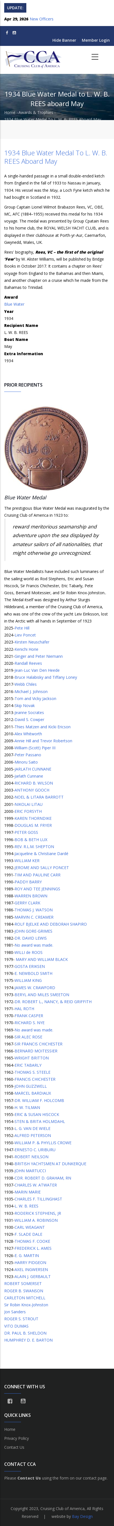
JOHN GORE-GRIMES (33, 931)
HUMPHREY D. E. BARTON (28, 1340)
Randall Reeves (28, 663)
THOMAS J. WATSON (34, 909)
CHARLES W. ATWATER (36, 1185)
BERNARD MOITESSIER (36, 1051)
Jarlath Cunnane (29, 776)
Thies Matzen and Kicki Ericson (43, 726)
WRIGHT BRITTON (32, 1058)
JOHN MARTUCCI (30, 1170)
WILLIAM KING (28, 980)
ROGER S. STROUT (21, 1318)
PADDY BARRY (28, 881)
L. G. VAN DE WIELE (32, 1128)
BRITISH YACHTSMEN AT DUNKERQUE (50, 1163)
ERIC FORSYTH (28, 811)
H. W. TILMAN (27, 1107)
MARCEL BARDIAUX (33, 1093)
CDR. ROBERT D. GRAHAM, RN (43, 1178)
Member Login (96, 40)
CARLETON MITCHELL (24, 1297)
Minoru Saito (26, 762)
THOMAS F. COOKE (32, 1241)
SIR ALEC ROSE (28, 1037)
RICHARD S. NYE (30, 1022)
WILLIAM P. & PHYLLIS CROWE (43, 1142)
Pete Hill (22, 628)
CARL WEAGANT (30, 1227)
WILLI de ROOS (29, 952)
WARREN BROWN (31, 895)
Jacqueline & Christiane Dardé (41, 853)
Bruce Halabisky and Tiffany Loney (46, 677)
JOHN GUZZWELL (31, 1086)
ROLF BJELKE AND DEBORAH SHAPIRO (51, 924)
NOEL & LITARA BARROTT (39, 797)
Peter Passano (28, 754)
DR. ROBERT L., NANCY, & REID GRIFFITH (53, 1001)
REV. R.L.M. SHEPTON (34, 846)
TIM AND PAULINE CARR (38, 874)
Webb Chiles (26, 684)
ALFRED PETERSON (33, 1135)
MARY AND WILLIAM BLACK (41, 959)
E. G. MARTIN (27, 1255)
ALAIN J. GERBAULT (33, 1276)
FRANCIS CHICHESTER (35, 1079)
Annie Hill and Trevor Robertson (43, 740)
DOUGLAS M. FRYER (33, 825)
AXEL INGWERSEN (31, 1269)
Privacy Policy (16, 1438)
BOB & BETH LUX (31, 839)
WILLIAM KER (27, 860)
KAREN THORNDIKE (33, 818)
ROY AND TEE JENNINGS (37, 888)
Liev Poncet (25, 635)
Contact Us (14, 1447)
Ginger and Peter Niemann (39, 656)
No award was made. (34, 945)
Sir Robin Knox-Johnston (26, 1304)
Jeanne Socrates (29, 712)
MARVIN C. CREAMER (34, 917)
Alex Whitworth (28, 733)
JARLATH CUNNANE (33, 769)
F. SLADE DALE (28, 1234)
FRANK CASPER (29, 1015)
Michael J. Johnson (31, 691)
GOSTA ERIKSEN (30, 966)
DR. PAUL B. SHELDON (25, 1333)
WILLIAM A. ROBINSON (36, 1220)
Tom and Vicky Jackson (35, 698)
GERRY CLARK (27, 902)
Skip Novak (25, 705)
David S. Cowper (29, 719)
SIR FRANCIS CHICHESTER (38, 1044)
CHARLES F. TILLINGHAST (38, 1199)
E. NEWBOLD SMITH (33, 973)
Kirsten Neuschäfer (32, 642)
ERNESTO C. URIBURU (35, 1149)
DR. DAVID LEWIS (31, 938)
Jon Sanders (15, 1311)
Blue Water (14, 304)
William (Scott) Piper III (35, 747)
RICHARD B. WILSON (34, 783)
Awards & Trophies (35, 112)
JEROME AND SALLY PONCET (42, 867)
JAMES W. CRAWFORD (35, 987)
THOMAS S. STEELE (32, 1072)
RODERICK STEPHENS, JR (38, 1213)
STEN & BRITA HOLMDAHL (40, 1121)
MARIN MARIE (28, 1192)
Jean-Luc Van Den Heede (37, 670)
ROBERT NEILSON (31, 1156)
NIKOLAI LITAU (29, 804)
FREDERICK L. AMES (33, 1248)
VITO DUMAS (16, 1326)
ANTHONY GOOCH (32, 790)
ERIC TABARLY (28, 1065)
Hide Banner (64, 40)
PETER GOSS (26, 832)
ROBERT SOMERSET (23, 1283)
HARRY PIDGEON (30, 1262)
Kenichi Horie (26, 649)
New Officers (41, 19)
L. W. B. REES (26, 1206)
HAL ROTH (24, 1008)
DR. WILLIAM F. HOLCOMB (39, 1100)
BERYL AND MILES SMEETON (42, 994)
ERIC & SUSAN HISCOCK (37, 1114)
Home (9, 112)
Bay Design (82, 1516)
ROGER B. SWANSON (23, 1290)
